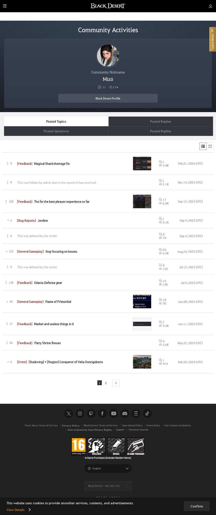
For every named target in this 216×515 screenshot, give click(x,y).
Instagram (80, 413)
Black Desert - (104, 485)
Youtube (113, 413)
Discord (124, 413)
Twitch (91, 413)
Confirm (196, 506)
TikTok (147, 413)
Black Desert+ (136, 413)
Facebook (102, 413)
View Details (15, 509)
